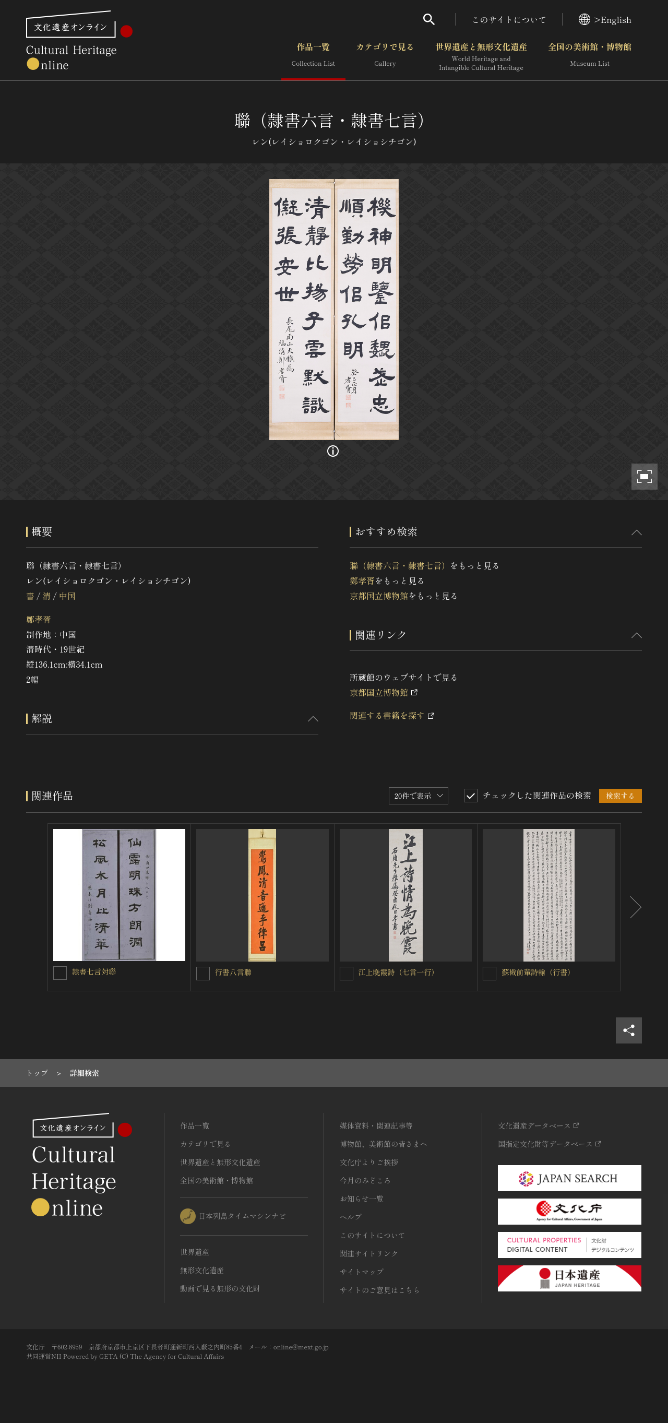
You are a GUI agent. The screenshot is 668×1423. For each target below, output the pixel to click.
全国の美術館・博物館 (589, 57)
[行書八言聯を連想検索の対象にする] (203, 973)
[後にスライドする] (631, 907)
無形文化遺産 (202, 1270)
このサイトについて (509, 19)
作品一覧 (313, 57)
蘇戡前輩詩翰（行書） (538, 972)
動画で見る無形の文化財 (220, 1288)
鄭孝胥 (38, 619)
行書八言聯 (233, 972)
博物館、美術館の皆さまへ (383, 1144)
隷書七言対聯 (94, 971)
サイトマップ (362, 1271)
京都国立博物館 (379, 595)
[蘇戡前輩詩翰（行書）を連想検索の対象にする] (489, 973)
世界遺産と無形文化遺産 (481, 57)
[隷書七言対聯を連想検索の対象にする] (60, 973)
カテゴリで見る (385, 57)
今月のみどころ (365, 1180)
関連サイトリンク (369, 1253)
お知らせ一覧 (362, 1198)
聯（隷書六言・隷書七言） (400, 565)
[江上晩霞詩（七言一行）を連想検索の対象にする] (346, 973)
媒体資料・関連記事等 (376, 1125)
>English (605, 19)
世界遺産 (194, 1252)
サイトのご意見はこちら (380, 1290)
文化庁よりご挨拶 (369, 1162)
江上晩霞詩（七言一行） (399, 972)
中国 (67, 595)
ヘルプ (351, 1217)
